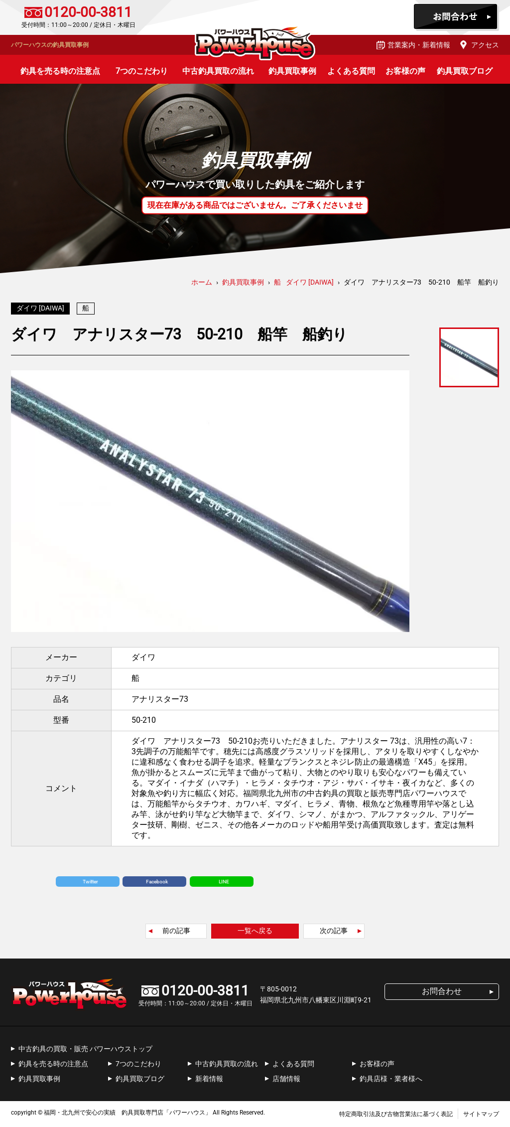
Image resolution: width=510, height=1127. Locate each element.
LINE (224, 884)
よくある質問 (351, 71)
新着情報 (209, 1081)
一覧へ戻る (255, 933)
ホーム (201, 282)
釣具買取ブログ (465, 71)
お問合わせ (456, 17)
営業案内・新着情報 (418, 45)
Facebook (157, 884)
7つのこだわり (142, 71)
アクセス (485, 45)
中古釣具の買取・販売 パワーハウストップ (85, 1051)
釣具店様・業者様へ (391, 1081)
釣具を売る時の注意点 (60, 71)
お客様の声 (405, 71)
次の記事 (334, 933)
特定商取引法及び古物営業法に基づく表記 (396, 1116)
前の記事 (176, 933)
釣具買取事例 (292, 71)
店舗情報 (286, 1081)
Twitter (90, 884)
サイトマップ (481, 1116)
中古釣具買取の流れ (218, 71)
